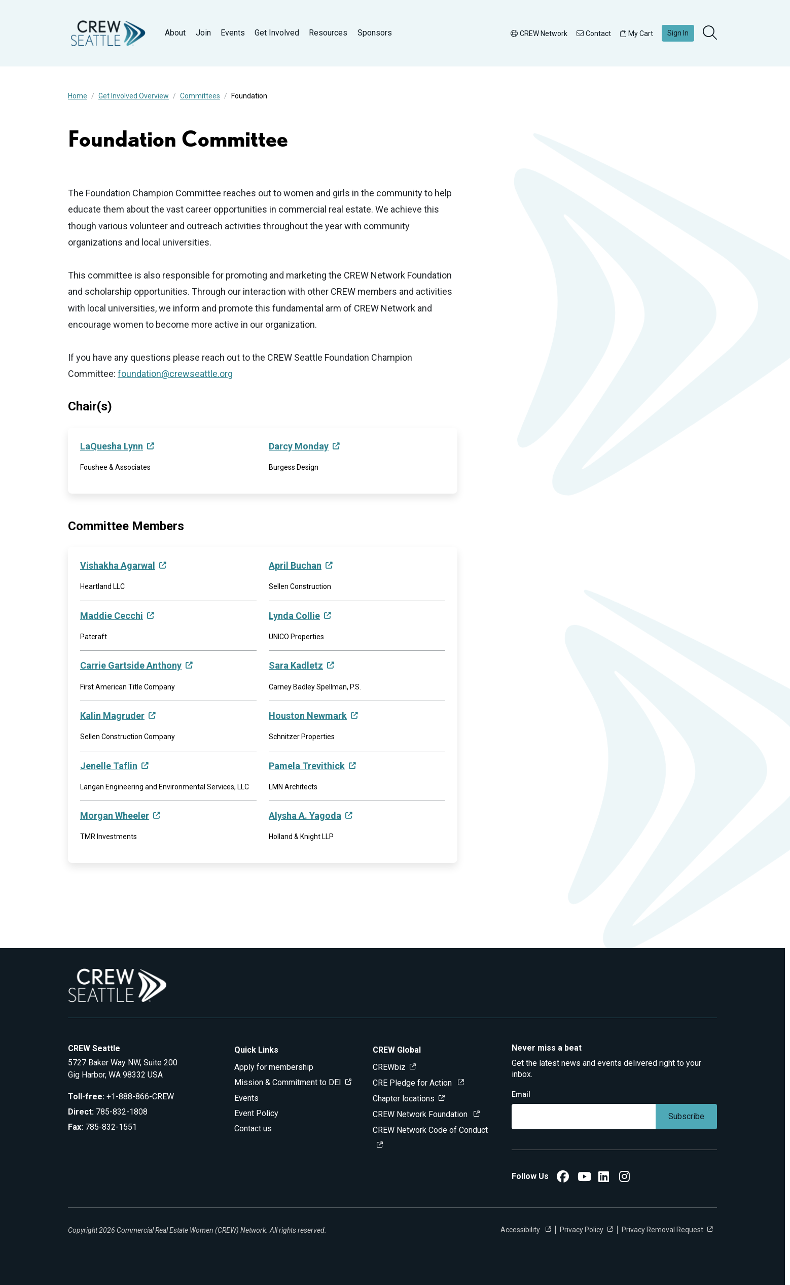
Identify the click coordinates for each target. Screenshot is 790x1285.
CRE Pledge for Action (413, 1083)
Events (233, 33)
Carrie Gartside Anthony (131, 665)
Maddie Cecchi (111, 615)
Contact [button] (594, 33)
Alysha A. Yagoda (305, 815)
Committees (200, 96)
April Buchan (295, 565)
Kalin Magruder (112, 715)
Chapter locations (404, 1098)
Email (521, 1094)
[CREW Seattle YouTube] (584, 1178)
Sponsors (374, 33)
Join (203, 33)
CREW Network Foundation (421, 1114)
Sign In (678, 33)
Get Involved (277, 33)
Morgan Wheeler (114, 815)
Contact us (253, 1128)
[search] (711, 33)
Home (77, 96)
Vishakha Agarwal (117, 565)
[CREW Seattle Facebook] (563, 1178)
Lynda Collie (294, 615)
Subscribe (686, 1116)
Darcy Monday (299, 446)
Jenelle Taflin (108, 765)
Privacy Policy (581, 1230)
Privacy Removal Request (662, 1230)
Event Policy (256, 1113)
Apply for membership (273, 1067)
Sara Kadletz (296, 665)
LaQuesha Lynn (111, 446)
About (175, 33)
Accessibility (521, 1230)
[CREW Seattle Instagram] (624, 1178)
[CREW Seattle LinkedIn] (603, 1178)
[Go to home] (108, 33)
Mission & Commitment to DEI (287, 1082)
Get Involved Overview (133, 96)
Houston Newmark (308, 715)
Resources (328, 33)
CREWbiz (389, 1067)
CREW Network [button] (539, 33)
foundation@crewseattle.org (175, 373)
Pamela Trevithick (307, 765)
